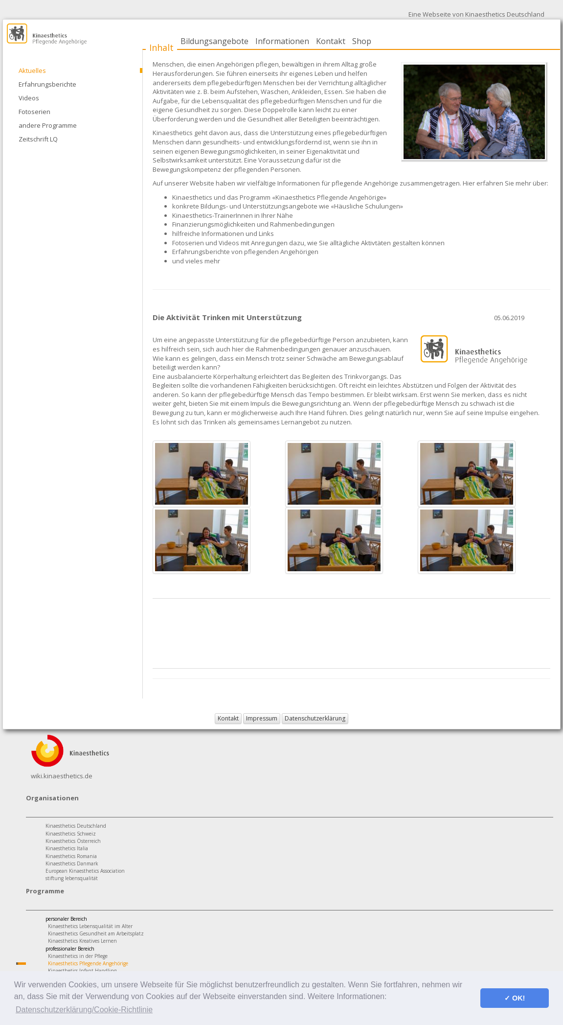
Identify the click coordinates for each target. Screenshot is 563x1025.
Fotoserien (34, 111)
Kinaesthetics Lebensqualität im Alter (90, 926)
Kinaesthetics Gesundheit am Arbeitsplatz (96, 933)
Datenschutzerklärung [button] (315, 718)
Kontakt (330, 41)
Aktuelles (32, 70)
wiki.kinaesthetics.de (61, 775)
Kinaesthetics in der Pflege (78, 956)
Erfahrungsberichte (47, 84)
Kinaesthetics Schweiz (70, 833)
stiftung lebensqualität (71, 878)
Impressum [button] (261, 718)
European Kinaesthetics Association (85, 870)
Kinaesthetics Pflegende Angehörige (88, 963)
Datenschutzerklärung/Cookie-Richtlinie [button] (84, 1009)
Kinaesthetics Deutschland (75, 825)
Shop (361, 41)
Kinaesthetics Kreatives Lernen (82, 940)
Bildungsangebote (214, 41)
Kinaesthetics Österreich (73, 841)
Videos (29, 97)
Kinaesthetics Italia (66, 848)
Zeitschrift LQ (38, 139)
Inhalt (161, 47)
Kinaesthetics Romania (71, 856)
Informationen (282, 41)
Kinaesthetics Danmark (71, 863)
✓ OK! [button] (514, 998)
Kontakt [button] (228, 718)
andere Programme (48, 125)
